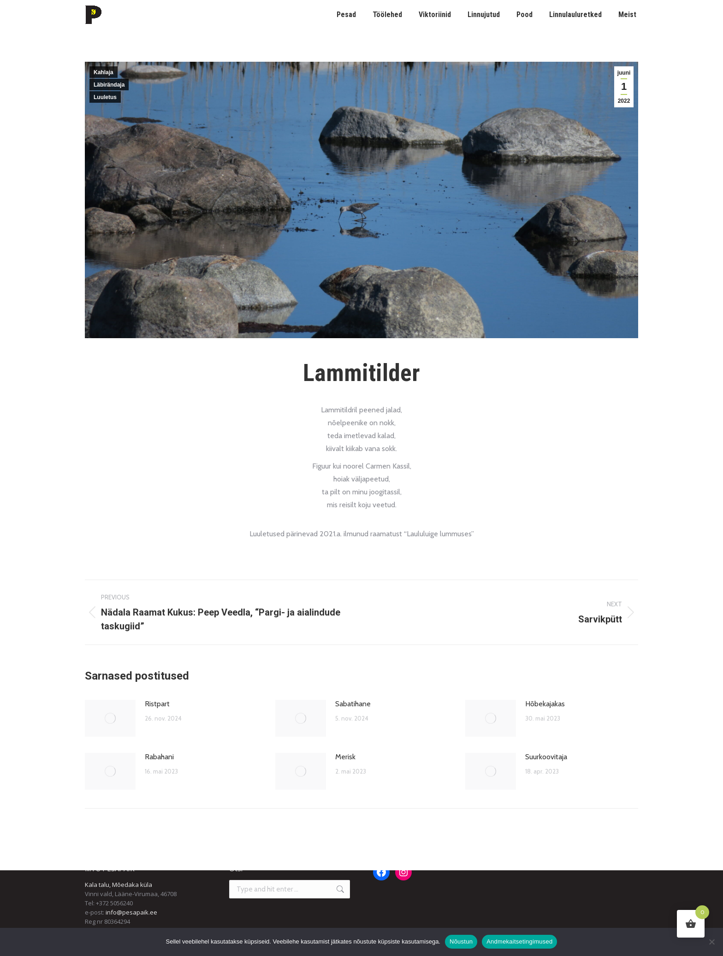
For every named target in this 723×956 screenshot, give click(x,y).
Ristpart (157, 703)
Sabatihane (353, 703)
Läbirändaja (109, 85)
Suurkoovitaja (546, 756)
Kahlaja (103, 72)
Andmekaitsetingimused (519, 941)
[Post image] (110, 718)
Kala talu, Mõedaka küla (118, 884)
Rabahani (159, 756)
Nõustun (461, 941)
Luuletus (105, 97)
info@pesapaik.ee (131, 912)
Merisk (345, 756)
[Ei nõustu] (711, 941)
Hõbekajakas (545, 703)
